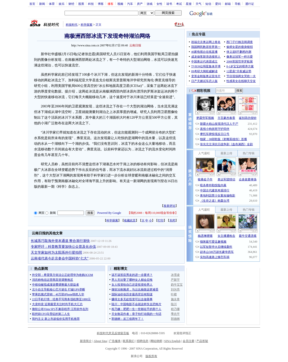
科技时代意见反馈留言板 (113, 333)
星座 (189, 3)
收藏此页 (130, 220)
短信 (208, 3)
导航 (238, 3)
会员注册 (188, 341)
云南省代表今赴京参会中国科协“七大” (60, 258)
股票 (81, 3)
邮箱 (228, 3)
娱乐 (62, 3)
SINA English (172, 341)
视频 (120, 3)
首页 (32, 3)
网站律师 (156, 341)
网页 (41, 213)
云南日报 (135, 45)
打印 (161, 220)
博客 (101, 3)
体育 (52, 3)
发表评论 (169, 205)
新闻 (42, 3)
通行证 (249, 3)
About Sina (100, 341)
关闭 (172, 220)
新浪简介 (86, 341)
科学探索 (86, 24)
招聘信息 (142, 341)
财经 (71, 3)
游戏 (150, 3)
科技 (91, 3)
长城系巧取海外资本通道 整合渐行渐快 (60, 241)
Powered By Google (109, 213)
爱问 (218, 3)
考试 (179, 3)
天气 (198, 3)
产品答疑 (202, 341)
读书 (169, 3)
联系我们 (128, 341)
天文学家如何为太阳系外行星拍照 (56, 252)
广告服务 (115, 341)
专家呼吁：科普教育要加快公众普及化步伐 (63, 246)
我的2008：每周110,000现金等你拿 (152, 213)
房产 (140, 3)
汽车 (130, 3)
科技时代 (72, 24)
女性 (159, 3)
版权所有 (151, 356)
